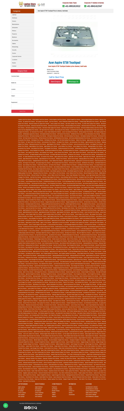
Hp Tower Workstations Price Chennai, (32, 156)
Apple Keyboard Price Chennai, (30, 210)
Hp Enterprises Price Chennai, (45, 257)
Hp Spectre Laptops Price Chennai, (47, 226)
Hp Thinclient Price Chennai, (95, 251)
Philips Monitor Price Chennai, (25, 160)
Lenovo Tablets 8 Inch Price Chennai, (74, 173)
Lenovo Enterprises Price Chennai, (75, 257)
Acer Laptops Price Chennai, (32, 152)
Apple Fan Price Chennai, (43, 210)
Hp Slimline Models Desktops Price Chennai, (40, 154)
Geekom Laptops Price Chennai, (55, 379)
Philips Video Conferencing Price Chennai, (68, 348)
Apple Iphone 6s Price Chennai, (59, 220)
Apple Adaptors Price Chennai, (54, 144)
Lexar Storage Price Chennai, (25, 282)
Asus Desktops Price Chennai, (30, 165)
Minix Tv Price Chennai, (72, 239)
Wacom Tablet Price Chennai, (62, 296)
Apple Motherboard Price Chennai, (30, 212)
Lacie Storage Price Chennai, (70, 206)
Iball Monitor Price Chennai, (74, 366)
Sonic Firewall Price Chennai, (94, 274)
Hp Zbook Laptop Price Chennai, (46, 311)
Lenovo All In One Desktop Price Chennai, (78, 226)
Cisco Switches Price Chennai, (46, 263)
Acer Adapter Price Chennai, (96, 144)
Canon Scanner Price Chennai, (30, 255)
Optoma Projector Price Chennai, (72, 327)
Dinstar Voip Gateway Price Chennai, (62, 321)
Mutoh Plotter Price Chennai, (25, 366)
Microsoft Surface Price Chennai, (39, 175)
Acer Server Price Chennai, (61, 187)
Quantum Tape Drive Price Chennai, (59, 354)
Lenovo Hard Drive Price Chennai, (68, 230)
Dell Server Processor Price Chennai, (56, 125)
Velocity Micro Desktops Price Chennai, (89, 371)
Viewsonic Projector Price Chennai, (63, 265)
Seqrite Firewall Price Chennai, (73, 342)
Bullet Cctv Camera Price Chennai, (40, 327)
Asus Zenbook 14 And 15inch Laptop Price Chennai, (71, 243)
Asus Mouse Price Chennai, (46, 247)
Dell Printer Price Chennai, (61, 311)
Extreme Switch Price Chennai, (76, 346)
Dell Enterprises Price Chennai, (60, 257)
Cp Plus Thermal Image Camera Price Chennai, (92, 181)
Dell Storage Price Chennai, (40, 272)
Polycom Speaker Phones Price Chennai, (44, 317)
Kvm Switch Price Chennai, (59, 300)
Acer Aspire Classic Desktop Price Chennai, (87, 313)
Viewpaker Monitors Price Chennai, (41, 160)
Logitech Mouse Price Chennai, (89, 298)
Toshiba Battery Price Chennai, (82, 148)
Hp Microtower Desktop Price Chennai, (74, 292)
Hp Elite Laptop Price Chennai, (69, 319)
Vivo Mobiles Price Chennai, (99, 241)
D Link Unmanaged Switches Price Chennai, (73, 224)
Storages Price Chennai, (24, 177)
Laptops (14, 14)
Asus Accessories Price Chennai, (33, 241)
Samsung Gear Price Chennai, (32, 245)
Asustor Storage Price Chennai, (25, 340)
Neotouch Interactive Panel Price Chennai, (48, 373)
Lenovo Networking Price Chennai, (80, 270)
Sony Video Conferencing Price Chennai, (68, 373)
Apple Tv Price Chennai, (46, 222)
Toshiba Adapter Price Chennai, (96, 148)
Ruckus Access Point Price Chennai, (82, 360)
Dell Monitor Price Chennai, (88, 162)
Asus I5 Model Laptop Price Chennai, (75, 171)
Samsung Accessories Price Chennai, (37, 144)
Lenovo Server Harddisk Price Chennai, (92, 195)
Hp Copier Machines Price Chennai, (41, 282)
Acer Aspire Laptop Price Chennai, (62, 290)
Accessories (15, 40)
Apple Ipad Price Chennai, (70, 160)
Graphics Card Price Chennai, (25, 119)
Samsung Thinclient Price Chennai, (34, 358)
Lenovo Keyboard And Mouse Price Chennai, (50, 230)
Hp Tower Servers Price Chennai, (33, 142)
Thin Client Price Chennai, (92, 356)
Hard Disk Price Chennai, (36, 177)
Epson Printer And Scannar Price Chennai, (89, 276)
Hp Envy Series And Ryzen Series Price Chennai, (36, 286)
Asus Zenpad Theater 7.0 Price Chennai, (61, 169)
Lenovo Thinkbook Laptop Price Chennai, (52, 309)
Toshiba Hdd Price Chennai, (71, 338)
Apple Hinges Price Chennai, (77, 212)
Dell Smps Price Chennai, (70, 233)
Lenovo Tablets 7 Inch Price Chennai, (57, 173)
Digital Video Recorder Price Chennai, (42, 331)
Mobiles (54, 392)
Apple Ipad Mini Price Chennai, (51, 280)
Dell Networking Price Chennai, (65, 270)
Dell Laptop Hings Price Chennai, (43, 162)
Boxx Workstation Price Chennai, (30, 368)
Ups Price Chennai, (53, 121)
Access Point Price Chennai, (75, 307)
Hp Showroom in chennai (91, 387)
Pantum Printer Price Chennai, (30, 303)
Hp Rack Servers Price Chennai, (88, 154)
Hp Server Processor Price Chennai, (50, 189)
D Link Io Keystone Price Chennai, (58, 228)
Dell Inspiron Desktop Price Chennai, (55, 136)
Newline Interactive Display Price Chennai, (60, 352)
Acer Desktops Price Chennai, (47, 152)
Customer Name (15, 76)
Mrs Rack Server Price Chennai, (57, 210)
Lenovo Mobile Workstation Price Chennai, (45, 296)
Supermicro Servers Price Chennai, (57, 371)
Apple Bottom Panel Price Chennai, (89, 210)
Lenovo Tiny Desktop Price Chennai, (70, 132)
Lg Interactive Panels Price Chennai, (72, 210)
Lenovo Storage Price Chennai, (35, 259)
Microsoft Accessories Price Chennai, (37, 237)
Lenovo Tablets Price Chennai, (56, 160)
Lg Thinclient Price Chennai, (99, 358)
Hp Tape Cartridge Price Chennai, (88, 284)
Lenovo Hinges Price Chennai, (82, 214)
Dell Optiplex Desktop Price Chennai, (48, 134)
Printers (14, 30)
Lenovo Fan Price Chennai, (68, 214)
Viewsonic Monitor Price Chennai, (26, 265)
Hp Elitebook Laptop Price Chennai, (87, 150)
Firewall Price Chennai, (94, 270)
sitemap (39, 403)
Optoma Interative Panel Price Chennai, (90, 327)
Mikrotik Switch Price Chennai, (41, 340)
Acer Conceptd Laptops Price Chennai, (97, 311)
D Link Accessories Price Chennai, (55, 224)
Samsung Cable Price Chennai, (25, 191)
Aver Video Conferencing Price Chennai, (41, 352)
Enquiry (14, 63)
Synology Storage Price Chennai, (66, 280)
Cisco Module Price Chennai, (91, 294)
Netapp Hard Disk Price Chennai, (40, 298)
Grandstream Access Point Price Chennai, (63, 360)
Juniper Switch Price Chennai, (33, 346)
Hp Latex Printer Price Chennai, (99, 288)
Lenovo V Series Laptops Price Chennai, (38, 224)
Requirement (14, 102)
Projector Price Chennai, (68, 282)
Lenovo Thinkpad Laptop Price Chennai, (80, 167)
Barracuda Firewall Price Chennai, (26, 342)
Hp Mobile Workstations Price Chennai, (70, 235)
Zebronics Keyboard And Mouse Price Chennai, (67, 200)
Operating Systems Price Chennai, (93, 321)
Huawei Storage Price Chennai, (59, 375)
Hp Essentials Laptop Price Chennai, (54, 319)
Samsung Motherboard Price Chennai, (60, 255)
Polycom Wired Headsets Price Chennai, (88, 315)
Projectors (54, 387)
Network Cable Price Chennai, (46, 300)
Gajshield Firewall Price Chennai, (58, 342)
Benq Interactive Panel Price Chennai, (31, 350)
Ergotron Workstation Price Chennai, (54, 284)
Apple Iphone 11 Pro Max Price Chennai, (59, 251)
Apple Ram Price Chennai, (90, 331)
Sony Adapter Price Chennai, (51, 148)
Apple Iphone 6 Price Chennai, (44, 220)
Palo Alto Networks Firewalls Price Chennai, (59, 340)
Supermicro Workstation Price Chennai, (58, 366)
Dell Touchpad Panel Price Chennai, (60, 162)
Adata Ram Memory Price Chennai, (36, 329)
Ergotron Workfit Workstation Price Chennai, (80, 263)
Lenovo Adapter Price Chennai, (80, 146)
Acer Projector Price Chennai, (88, 187)
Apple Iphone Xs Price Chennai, (95, 278)
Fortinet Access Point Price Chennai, (44, 360)
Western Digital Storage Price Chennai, (90, 119)
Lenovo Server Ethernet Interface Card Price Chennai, (38, 193)
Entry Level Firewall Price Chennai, (65, 274)
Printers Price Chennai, (42, 165)
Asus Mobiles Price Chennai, (46, 245)
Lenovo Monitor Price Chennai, (25, 251)
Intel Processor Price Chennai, (73, 300)
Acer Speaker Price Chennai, (45, 195)
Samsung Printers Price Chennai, (40, 173)
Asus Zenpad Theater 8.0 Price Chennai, (42, 169)
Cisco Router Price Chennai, (40, 216)
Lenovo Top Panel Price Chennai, (91, 212)
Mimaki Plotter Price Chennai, (71, 364)
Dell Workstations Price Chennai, (61, 138)
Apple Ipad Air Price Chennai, (37, 280)
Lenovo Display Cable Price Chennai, (34, 214)
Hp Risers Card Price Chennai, (88, 197)
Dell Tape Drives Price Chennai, (47, 130)
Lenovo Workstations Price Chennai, (92, 134)
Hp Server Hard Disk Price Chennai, (40, 197)
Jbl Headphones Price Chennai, (89, 204)
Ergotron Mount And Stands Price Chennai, (44, 265)
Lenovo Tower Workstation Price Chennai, (75, 175)
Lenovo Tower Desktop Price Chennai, (52, 132)
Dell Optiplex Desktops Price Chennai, (89, 136)
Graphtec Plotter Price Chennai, (86, 364)
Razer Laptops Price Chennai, (72, 371)
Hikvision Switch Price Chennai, (95, 329)
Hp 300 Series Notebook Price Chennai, (88, 235)
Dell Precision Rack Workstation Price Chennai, (44, 249)
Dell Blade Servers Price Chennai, (42, 292)
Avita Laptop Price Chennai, (43, 303)
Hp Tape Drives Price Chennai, (41, 235)
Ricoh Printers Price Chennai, (35, 309)
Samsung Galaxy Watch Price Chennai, (49, 179)
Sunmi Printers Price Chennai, (90, 323)
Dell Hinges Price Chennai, (29, 162)
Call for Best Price (56, 77)
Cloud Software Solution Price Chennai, (78, 278)
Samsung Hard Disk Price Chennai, (79, 329)
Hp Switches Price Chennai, (77, 130)
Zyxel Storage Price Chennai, (77, 344)
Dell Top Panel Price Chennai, (99, 280)
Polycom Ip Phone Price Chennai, (26, 379)
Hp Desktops (38, 391)
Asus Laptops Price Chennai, (29, 167)
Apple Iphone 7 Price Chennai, (90, 220)
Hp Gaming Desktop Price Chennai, (31, 311)
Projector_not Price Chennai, (74, 187)
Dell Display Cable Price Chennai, (43, 233)
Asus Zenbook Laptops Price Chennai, (92, 171)
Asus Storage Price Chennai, (77, 265)
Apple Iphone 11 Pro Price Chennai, (41, 251)
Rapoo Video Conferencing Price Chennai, (50, 350)
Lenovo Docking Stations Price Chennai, (59, 307)
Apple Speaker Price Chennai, (63, 212)
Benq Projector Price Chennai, (74, 241)
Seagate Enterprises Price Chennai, (61, 268)
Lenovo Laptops (22, 392)
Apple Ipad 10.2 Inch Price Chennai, (26, 235)
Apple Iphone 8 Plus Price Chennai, (65, 259)
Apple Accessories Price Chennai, (93, 142)
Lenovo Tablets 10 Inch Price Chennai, (57, 175)
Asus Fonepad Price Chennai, (74, 245)
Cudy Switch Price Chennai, (29, 381)
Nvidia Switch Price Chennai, (99, 338)
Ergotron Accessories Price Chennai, (72, 284)
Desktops (14, 18)
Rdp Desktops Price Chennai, (68, 208)
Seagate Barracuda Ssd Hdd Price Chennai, (55, 202)
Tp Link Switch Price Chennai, (76, 323)
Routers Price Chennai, (50, 329)
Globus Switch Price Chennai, (99, 377)
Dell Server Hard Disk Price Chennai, (39, 125)
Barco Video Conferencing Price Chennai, (70, 350)
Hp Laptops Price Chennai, (29, 121)
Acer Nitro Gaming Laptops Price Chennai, (28, 313)
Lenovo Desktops (39, 392)
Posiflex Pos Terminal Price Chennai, (26, 290)
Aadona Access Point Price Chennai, (87, 348)
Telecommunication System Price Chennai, (43, 321)
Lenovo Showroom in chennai (93, 391)
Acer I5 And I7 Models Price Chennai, (58, 185)
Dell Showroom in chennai (92, 389)
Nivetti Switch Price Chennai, (46, 377)
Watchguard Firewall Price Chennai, (57, 276)
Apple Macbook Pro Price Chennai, (47, 158)
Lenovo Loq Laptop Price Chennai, (70, 309)
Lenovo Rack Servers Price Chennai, (95, 152)
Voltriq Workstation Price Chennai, (56, 364)
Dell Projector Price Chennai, (63, 134)
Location (13, 89)
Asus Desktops (38, 394)
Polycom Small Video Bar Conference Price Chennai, (65, 317)
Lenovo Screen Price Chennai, (71, 216)
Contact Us (71, 391)
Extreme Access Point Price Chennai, (43, 356)
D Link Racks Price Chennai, (73, 228)
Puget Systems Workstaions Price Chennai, (78, 368)
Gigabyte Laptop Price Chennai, (30, 373)
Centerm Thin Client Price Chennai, (68, 358)
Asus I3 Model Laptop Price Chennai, (58, 171)
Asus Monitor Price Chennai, (55, 235)
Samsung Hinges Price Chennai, (44, 255)
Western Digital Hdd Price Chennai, (73, 204)
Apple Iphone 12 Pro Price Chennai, (56, 298)
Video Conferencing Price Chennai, (64, 249)
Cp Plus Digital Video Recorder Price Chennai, (73, 333)
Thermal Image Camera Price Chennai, (42, 239)
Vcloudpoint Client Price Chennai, (86, 177)
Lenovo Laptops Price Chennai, (57, 123)
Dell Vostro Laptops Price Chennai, (74, 123)
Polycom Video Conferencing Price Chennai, (82, 249)
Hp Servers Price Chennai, (50, 305)
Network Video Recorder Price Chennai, (60, 331)
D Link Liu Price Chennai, (34, 230)
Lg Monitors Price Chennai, (53, 237)
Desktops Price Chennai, (61, 158)
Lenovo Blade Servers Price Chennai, (85, 253)
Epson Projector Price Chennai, (37, 261)
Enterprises (15, 27)
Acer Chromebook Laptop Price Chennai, (75, 286)
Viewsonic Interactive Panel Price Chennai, (90, 350)
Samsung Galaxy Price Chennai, (32, 179)
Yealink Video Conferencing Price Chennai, (96, 354)
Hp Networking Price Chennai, (90, 191)
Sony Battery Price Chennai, (37, 148)
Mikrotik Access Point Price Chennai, (27, 360)
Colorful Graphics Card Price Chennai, (57, 119)
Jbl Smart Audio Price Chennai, (91, 202)
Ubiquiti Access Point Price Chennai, (26, 356)
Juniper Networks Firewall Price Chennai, (96, 340)
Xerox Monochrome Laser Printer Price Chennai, (71, 261)
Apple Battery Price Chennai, (51, 146)
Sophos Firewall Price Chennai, (44, 375)
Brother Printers (56, 391)
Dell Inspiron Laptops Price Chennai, (83, 280)
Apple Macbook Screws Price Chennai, (47, 212)
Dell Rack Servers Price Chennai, (46, 138)
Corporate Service (16, 56)
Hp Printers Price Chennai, (55, 165)
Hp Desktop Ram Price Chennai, (33, 253)
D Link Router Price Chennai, (90, 224)
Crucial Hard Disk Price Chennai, (76, 331)
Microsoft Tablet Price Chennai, (84, 233)
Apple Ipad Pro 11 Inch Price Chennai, (60, 222)
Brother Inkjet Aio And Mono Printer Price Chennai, (85, 237)
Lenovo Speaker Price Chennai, (36, 218)
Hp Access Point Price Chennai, (97, 222)
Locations (14, 59)
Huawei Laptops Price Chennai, (86, 373)
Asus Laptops (21, 394)
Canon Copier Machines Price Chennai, (95, 305)
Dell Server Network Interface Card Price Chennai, (92, 127)
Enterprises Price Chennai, (32, 257)
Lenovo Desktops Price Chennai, (37, 150)
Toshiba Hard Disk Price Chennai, (98, 263)
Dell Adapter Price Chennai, (37, 140)
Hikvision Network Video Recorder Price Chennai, (29, 336)
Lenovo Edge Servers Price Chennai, (70, 315)
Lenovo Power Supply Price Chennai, (51, 218)
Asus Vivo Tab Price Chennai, (60, 245)
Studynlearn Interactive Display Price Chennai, (73, 362)
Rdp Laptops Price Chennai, (96, 214)
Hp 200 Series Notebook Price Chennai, (54, 150)
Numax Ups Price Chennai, (41, 379)
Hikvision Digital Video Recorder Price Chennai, (51, 333)
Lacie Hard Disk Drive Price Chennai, (61, 263)
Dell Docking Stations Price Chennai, (41, 307)
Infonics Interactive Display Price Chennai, (53, 362)
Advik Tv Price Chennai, (28, 272)
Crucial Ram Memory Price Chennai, (37, 319)
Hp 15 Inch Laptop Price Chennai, (92, 265)
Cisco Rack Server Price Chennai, (36, 270)
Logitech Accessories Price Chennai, (73, 298)
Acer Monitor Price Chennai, (47, 187)
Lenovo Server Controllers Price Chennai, (59, 193)
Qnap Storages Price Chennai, (95, 259)
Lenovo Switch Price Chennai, (34, 288)
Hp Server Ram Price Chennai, (49, 200)
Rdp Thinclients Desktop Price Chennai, (85, 208)
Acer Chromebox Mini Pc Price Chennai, (39, 315)
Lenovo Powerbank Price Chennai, (84, 230)
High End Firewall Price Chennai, (33, 274)
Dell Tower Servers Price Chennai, (30, 138)
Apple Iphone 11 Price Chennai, (33, 222)
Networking (15, 47)
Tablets (14, 43)
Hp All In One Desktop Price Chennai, (88, 218)
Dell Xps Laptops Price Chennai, (86, 132)
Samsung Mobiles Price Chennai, (90, 243)
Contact (14, 66)
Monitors (14, 37)
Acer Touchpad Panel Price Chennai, (61, 195)
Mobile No (13, 83)
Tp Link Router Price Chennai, (63, 329)
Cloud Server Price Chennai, (47, 278)
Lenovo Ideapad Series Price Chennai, (34, 181)
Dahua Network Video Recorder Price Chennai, (74, 336)
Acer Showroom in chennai (92, 396)
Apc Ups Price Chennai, (100, 158)
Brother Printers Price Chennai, (67, 237)
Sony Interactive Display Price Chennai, (80, 352)
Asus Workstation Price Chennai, (61, 368)
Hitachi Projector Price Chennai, (52, 261)
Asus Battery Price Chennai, (47, 241)
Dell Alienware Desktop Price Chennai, (87, 309)
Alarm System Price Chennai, (92, 336)
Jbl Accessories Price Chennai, (92, 247)
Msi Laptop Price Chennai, (47, 268)
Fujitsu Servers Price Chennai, (95, 368)
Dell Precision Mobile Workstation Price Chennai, (80, 138)
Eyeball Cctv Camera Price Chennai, (56, 327)
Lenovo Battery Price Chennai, (65, 146)
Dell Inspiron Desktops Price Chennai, (38, 136)
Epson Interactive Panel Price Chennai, (62, 377)
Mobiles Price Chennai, (87, 241)
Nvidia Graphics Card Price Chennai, (40, 119)
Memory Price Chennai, (23, 319)
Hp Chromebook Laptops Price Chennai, (97, 226)
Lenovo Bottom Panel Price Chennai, (87, 216)
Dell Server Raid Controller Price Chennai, (70, 127)
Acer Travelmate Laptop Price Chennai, (56, 286)
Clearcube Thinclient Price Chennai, (51, 358)
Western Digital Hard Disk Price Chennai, (35, 325)
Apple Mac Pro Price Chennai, (76, 156)
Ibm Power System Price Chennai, (58, 303)
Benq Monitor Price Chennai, (99, 249)
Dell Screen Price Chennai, (75, 162)
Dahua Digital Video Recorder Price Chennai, (95, 333)
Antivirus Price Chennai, (51, 323)
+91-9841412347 (94, 6)
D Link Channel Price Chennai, (58, 292)
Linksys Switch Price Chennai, (29, 375)
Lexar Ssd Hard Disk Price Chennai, (34, 208)
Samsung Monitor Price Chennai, (86, 158)
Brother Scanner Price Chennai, (59, 239)
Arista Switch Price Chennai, (47, 346)
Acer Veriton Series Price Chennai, (90, 183)
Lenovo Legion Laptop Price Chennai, (50, 288)
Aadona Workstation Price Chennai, (41, 366)
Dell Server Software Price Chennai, (34, 127)
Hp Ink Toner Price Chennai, (66, 189)
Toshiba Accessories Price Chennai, (66, 148)
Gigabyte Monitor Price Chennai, (45, 368)
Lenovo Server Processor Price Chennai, (87, 200)
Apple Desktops (39, 387)
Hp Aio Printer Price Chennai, (72, 276)
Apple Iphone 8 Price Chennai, (50, 259)
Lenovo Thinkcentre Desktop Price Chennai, (69, 121)
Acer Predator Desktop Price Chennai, (67, 253)
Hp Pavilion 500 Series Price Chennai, (58, 154)
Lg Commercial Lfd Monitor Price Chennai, (69, 218)
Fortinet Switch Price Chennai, (51, 348)
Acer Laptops (21, 396)
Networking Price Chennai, (100, 319)
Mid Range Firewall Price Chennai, (49, 274)
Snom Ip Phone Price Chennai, (78, 321)
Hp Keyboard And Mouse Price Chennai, (52, 181)
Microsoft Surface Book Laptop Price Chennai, (93, 296)
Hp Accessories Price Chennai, (49, 142)
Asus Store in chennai (91, 394)
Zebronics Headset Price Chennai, (34, 189)
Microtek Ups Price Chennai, (55, 282)
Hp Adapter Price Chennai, (63, 142)
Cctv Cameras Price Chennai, (96, 325)
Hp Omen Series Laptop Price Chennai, (91, 123)
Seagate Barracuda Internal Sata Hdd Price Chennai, (53, 204)
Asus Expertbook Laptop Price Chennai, (44, 290)
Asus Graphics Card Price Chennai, (77, 247)
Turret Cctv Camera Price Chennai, (31, 333)
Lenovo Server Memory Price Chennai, (86, 206)
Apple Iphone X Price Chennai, (80, 259)
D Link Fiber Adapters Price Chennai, (89, 228)
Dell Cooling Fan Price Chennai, (62, 130)
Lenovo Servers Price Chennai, (61, 152)
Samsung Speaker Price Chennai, (40, 276)
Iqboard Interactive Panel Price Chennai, (94, 362)
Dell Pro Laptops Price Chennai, (57, 338)
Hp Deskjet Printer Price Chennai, (69, 165)
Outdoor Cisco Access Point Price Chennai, (72, 183)
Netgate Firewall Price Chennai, (70, 379)
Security (14, 50)
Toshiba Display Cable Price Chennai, (26, 233)
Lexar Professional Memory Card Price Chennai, (36, 206)
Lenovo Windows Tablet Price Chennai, (69, 177)
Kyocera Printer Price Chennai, (99, 317)
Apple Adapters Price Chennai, (36, 146)
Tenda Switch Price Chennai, (85, 379)
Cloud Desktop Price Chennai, (81, 282)
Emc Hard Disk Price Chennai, (32, 294)
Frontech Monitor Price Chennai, (40, 364)
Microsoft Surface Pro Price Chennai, (85, 179)
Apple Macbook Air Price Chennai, (31, 158)
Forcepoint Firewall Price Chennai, (42, 342)
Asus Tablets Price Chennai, (96, 167)
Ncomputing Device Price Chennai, (67, 288)
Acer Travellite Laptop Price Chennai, (52, 325)
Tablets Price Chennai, (81, 140)
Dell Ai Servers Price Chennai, (84, 317)
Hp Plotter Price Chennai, (31, 220)
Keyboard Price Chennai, (75, 197)
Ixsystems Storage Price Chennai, (30, 344)
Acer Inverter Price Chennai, (76, 195)
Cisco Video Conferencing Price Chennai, (76, 354)
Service (14, 53)
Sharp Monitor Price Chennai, (88, 366)
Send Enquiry (55, 81)
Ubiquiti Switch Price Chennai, (85, 338)
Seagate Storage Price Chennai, (88, 342)
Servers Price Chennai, (73, 158)
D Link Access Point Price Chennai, (30, 226)
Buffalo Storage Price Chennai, (63, 344)
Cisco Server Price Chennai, (32, 263)
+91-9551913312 (72, 6)
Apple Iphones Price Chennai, (94, 140)
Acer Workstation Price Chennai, (91, 303)
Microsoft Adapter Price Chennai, (91, 173)
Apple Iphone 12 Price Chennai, (91, 286)
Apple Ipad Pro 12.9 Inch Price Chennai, (85, 160)
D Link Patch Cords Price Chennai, (42, 228)
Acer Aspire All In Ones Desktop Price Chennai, (66, 313)
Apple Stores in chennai (91, 392)
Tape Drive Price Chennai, (29, 354)
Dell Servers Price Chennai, (63, 305)
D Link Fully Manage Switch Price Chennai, (71, 181)
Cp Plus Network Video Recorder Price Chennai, (52, 336)
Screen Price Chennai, (87, 261)
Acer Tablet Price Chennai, (55, 315)
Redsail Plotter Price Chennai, (92, 375)
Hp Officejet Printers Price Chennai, (86, 165)
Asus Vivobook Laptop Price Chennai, (50, 243)
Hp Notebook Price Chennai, (89, 292)
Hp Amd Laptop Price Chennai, (62, 226)
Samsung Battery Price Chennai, (95, 146)
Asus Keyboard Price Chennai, (32, 247)
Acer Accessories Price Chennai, (77, 142)
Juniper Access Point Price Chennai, (61, 356)
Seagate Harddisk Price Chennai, (77, 268)
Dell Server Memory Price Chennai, (73, 125)
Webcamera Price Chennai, (75, 296)
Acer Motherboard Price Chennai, (30, 195)
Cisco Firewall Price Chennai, (80, 274)
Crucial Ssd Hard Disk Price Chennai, (85, 319)
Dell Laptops (21, 389)
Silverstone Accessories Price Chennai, (35, 305)
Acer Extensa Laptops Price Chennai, (46, 313)
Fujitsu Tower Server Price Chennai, (40, 371)
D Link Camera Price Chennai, (96, 282)
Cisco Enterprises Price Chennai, (55, 183)
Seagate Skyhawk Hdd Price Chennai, (74, 202)
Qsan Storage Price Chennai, (37, 348)
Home (70, 387)
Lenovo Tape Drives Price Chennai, (92, 257)
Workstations (15, 24)
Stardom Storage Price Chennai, (73, 272)
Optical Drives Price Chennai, (91, 268)
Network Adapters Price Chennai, (25, 321)
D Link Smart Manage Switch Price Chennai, (78, 251)
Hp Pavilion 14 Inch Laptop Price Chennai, (79, 222)
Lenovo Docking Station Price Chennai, (52, 214)
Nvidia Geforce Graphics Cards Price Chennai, (58, 197)
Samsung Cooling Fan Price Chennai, (97, 189)
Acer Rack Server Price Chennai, (33, 278)
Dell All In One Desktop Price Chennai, (31, 187)
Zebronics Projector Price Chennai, (70, 325)
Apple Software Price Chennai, (81, 189)
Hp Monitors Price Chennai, (74, 154)
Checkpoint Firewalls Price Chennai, (78, 340)
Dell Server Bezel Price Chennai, (89, 125)
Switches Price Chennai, (63, 323)
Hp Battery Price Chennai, (67, 144)
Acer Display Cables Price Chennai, (61, 191)
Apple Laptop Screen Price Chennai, (56, 216)
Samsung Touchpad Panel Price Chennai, (42, 191)
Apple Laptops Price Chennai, (61, 156)
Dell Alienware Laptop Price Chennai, (31, 134)
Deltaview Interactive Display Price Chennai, (33, 362)
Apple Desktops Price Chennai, (93, 255)
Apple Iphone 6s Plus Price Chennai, (74, 220)
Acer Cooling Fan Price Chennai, (37, 202)
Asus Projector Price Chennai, (88, 245)
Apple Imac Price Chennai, (89, 156)
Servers (14, 21)
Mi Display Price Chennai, (29, 296)
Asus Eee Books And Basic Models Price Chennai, (39, 171)
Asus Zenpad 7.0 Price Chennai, (92, 169)
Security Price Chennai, (83, 325)
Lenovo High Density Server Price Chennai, (96, 175)
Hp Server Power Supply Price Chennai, (76, 294)
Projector (14, 34)
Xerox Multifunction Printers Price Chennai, (94, 130)
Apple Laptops (21, 387)
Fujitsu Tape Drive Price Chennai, (42, 354)
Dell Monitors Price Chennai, (77, 134)
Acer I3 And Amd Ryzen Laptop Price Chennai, (39, 185)
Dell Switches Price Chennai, (99, 230)
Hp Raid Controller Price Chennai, (33, 200)
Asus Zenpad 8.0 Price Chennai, (77, 169)
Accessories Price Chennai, (97, 138)
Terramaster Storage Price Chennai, (47, 344)
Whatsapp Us (73, 81)
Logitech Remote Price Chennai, (30, 300)
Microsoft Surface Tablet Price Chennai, (67, 179)
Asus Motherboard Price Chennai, (60, 247)
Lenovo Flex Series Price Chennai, (83, 288)
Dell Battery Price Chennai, (50, 140)
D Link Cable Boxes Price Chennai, (26, 228)
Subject (13, 96)
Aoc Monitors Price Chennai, (85, 239)
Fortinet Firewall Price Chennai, (74, 119)
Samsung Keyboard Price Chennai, (77, 255)
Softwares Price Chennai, (39, 323)
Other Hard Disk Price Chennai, (88, 300)
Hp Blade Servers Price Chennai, (96, 290)
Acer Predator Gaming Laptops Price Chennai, (77, 311)
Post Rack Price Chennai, (89, 193)
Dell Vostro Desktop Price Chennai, (72, 136)
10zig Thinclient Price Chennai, (84, 358)
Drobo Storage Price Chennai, (92, 344)
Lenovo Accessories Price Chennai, (82, 144)
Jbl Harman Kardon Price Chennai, (33, 204)
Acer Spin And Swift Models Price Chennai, (76, 185)
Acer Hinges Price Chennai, (76, 191)
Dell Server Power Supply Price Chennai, (51, 127)
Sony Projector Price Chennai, (51, 270)
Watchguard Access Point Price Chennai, (75, 375)
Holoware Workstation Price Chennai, (74, 303)
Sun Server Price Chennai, (45, 294)
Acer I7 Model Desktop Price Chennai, (49, 253)
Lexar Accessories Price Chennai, (55, 206)
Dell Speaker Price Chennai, (76, 193)
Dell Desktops (38, 389)
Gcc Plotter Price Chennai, (100, 364)
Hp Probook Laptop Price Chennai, (71, 150)
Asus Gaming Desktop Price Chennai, (62, 167)
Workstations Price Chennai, (39, 284)
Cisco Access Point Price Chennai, (39, 183)
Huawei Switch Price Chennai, (61, 346)
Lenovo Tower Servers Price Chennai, (78, 152)
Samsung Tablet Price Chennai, (59, 294)
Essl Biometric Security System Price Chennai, (39, 338)
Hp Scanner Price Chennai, (47, 156)
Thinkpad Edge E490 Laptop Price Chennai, (89, 121)
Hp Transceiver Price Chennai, (37, 132)
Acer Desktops (38, 396)
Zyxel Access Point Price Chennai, (77, 356)
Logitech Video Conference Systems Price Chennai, (30, 243)
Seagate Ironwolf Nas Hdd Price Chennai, (51, 208)
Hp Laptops (20, 391)
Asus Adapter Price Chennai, (60, 241)
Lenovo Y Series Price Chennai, (99, 233)
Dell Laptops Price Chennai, (42, 121)
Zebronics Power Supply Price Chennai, (51, 177)
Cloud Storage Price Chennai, (62, 278)
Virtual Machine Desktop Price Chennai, (56, 272)
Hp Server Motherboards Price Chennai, (79, 290)
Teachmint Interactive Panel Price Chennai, (82, 377)
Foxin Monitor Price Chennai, (32, 377)
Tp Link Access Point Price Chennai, (90, 307)
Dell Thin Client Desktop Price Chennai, (66, 140)
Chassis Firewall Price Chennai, (88, 272)
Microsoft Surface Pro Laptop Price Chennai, (39, 123)
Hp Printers (54, 389)
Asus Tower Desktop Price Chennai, (45, 167)
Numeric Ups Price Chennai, (58, 233)
